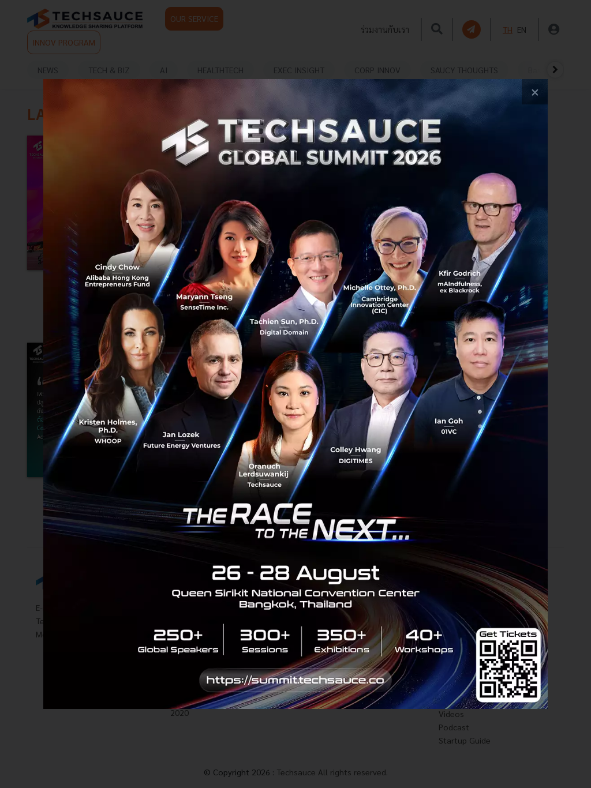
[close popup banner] (535, 92)
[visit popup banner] (295, 394)
